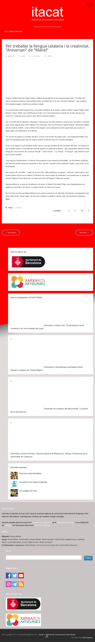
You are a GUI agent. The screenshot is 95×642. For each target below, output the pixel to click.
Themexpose (87, 637)
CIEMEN (8, 525)
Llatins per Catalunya (42, 525)
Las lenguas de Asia (28, 490)
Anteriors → (84, 232)
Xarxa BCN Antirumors (65, 522)
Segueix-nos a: (12, 568)
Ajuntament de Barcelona (41, 522)
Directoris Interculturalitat (30, 473)
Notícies (50, 56)
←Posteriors (11, 232)
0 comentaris (36, 56)
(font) (8, 199)
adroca (12, 56)
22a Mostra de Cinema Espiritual (33, 482)
